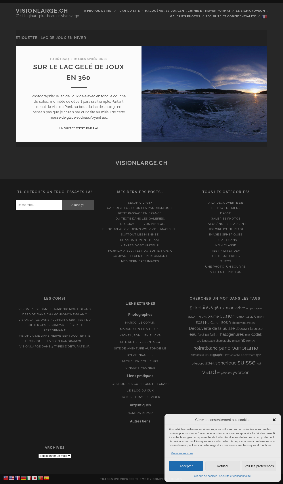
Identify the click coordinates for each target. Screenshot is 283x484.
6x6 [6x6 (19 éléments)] (209, 308)
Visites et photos (225, 272)
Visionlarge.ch (42, 10)
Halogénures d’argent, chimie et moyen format (188, 10)
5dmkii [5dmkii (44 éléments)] (197, 307)
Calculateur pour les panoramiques (140, 208)
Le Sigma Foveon (250, 10)
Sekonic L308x (140, 202)
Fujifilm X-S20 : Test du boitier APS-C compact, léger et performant (59, 325)
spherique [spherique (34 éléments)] (226, 363)
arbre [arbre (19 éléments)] (240, 308)
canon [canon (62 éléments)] (228, 315)
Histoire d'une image (226, 229)
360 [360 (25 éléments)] (217, 307)
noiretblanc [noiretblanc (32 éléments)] (205, 348)
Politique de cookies (205, 476)
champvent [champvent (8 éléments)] (239, 322)
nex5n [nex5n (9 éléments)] (250, 340)
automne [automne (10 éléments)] (194, 316)
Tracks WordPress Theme (123, 479)
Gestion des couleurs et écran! (140, 384)
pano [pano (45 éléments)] (225, 348)
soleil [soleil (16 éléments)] (209, 363)
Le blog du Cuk (140, 390)
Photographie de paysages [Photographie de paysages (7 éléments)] (240, 355)
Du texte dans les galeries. (140, 218)
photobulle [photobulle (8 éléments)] (197, 355)
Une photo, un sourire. (225, 266)
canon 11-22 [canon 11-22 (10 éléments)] (245, 316)
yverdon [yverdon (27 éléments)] (241, 372)
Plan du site (129, 10)
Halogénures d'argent (225, 224)
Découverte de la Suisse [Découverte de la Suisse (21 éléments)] (212, 328)
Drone (225, 213)
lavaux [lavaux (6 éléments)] (236, 340)
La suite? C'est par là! (78, 128)
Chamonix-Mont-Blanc (140, 240)
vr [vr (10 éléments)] (218, 373)
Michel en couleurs (140, 361)
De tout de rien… (225, 208)
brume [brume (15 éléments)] (213, 316)
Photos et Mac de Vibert (140, 397)
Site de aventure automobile (140, 348)
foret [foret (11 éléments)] (200, 334)
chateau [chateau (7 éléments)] (251, 322)
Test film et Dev (225, 250)
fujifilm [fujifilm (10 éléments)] (214, 334)
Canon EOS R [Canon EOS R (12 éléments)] (220, 322)
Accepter (186, 466)
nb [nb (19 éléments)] (243, 340)
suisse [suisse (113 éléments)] (246, 362)
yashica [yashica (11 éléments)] (226, 373)
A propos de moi (98, 10)
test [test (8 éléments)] (258, 363)
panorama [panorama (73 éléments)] (244, 347)
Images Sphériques (91, 59)
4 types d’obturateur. (140, 245)
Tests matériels (226, 256)
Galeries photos (185, 16)
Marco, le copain (140, 322)
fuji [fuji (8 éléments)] (207, 334)
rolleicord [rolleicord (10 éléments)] (197, 363)
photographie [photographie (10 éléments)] (214, 355)
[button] (274, 420)
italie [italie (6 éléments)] (247, 335)
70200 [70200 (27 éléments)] (228, 307)
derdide (29, 314)
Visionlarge (29, 309)
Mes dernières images (140, 261)
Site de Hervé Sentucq (140, 341)
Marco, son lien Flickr (140, 329)
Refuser (223, 466)
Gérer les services (182, 453)
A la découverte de (225, 202)
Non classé (225, 245)
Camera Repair (140, 413)
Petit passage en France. (140, 213)
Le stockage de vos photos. (140, 224)
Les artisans (225, 240)
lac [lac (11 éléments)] (199, 340)
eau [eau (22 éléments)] (193, 334)
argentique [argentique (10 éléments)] (254, 308)
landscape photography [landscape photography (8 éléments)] (216, 340)
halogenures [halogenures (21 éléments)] (232, 334)
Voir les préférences (259, 466)
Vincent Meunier (140, 367)
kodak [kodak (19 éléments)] (256, 334)
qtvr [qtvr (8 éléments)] (258, 355)
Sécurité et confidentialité (235, 476)
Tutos (225, 261)
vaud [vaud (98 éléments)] (209, 372)
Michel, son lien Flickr (140, 335)
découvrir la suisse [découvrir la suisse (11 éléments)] (249, 328)
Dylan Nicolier (140, 355)
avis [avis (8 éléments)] (204, 316)
